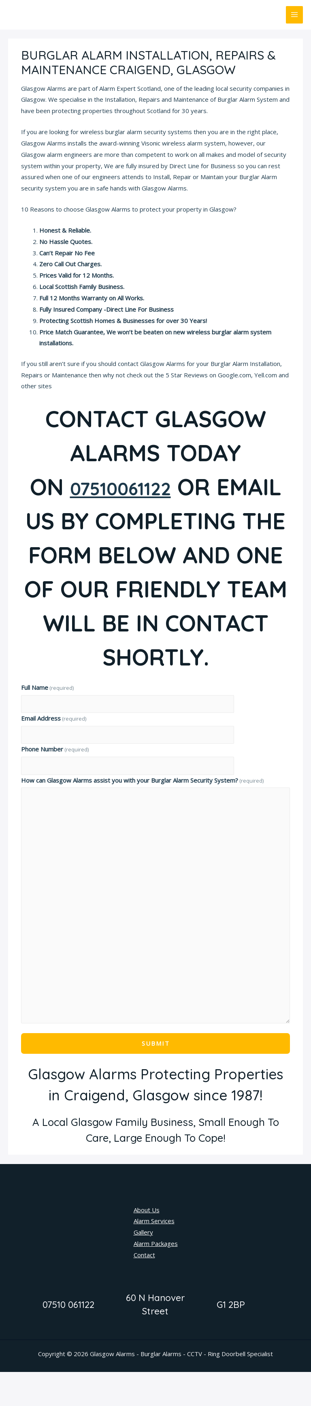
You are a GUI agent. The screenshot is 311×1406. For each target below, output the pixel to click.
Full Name (47, 721)
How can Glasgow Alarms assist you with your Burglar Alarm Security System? (142, 814)
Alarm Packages (156, 1277)
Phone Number (55, 783)
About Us (147, 1244)
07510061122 (156, 487)
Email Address (53, 752)
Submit (156, 1077)
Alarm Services (154, 1255)
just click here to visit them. (91, 386)
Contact (144, 1289)
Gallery (143, 1266)
